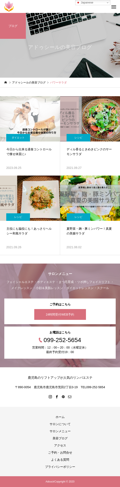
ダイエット (18, 137)
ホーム (60, 417)
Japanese (84, 2)
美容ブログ (60, 438)
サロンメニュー (60, 431)
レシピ (78, 137)
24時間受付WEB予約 (60, 314)
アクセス (60, 445)
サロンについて (60, 424)
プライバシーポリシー (60, 466)
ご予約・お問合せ (60, 452)
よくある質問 (60, 459)
